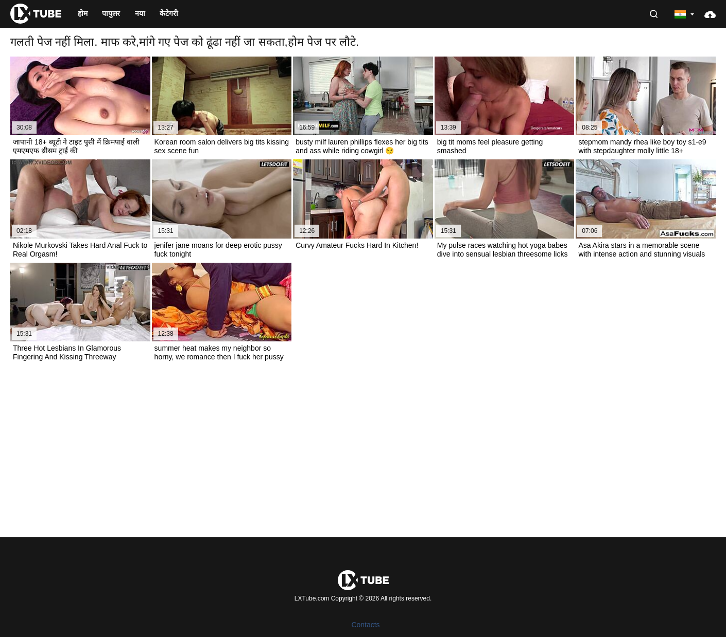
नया (140, 13)
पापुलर (111, 13)
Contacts (365, 625)
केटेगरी (169, 13)
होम (83, 13)
